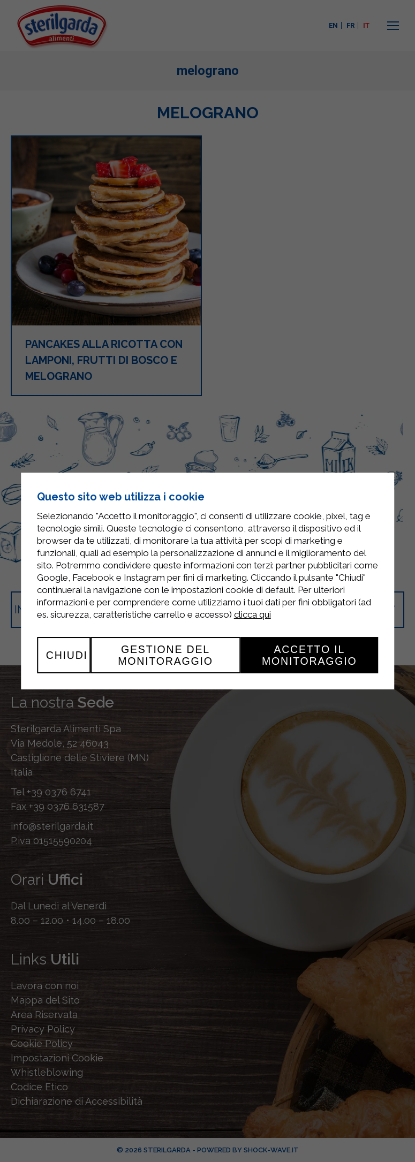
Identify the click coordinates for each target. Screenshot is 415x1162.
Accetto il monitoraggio (309, 655)
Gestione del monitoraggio (165, 655)
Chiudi (67, 655)
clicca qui (252, 614)
